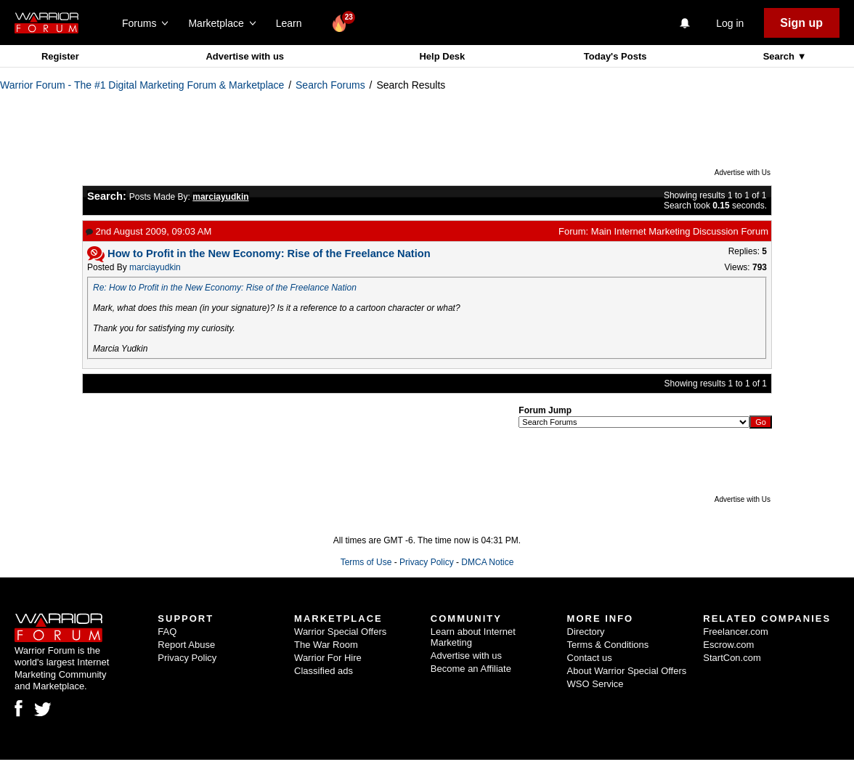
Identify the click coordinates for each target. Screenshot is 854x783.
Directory (586, 631)
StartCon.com (731, 657)
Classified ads (323, 670)
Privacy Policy (426, 562)
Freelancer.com (735, 631)
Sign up (801, 23)
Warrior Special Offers (340, 631)
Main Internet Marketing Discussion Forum (679, 231)
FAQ (167, 631)
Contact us (589, 657)
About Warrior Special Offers (627, 670)
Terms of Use (366, 562)
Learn (293, 23)
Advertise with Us (742, 173)
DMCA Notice (487, 562)
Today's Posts (615, 56)
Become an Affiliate (471, 668)
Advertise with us (245, 56)
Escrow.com (728, 644)
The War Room (326, 644)
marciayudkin (155, 267)
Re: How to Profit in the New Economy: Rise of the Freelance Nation (225, 288)
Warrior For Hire (328, 657)
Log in (730, 23)
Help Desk (442, 56)
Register (60, 56)
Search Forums (330, 85)
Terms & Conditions (608, 644)
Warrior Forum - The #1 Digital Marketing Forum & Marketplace (142, 85)
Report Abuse (186, 644)
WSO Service (595, 683)
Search (780, 56)
